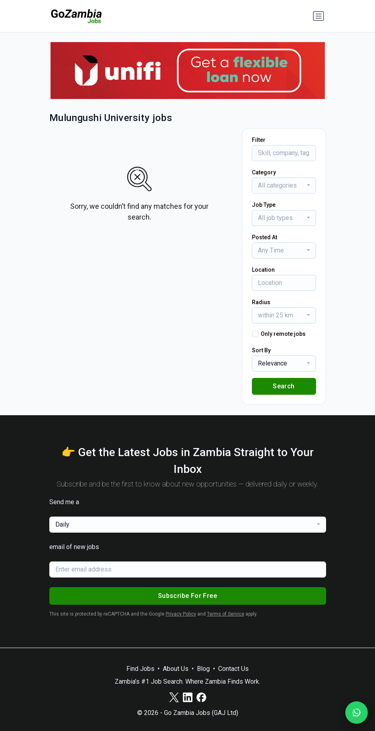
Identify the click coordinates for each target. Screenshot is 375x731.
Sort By (261, 350)
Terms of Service (225, 614)
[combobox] (284, 186)
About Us (176, 668)
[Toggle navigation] (318, 16)
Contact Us (233, 668)
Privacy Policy (181, 614)
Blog (203, 668)
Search (283, 386)
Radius (261, 302)
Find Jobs (140, 668)
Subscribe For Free (187, 596)
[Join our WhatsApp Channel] (356, 712)
